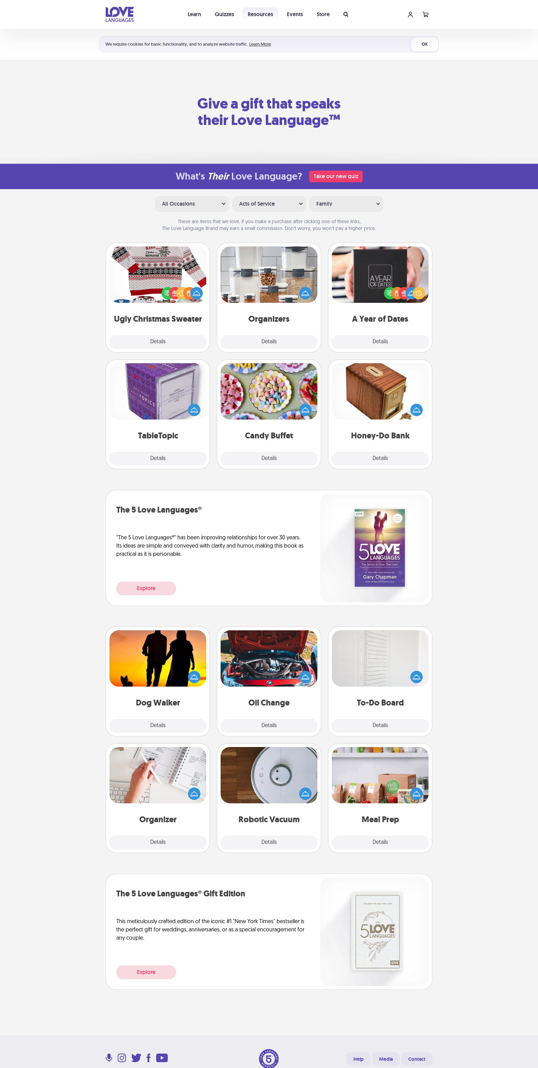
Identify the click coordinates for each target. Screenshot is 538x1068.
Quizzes (224, 14)
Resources (260, 14)
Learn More (260, 44)
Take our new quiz (336, 176)
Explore (146, 588)
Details (158, 342)
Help (358, 1059)
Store (323, 14)
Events (295, 14)
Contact (416, 1059)
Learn (194, 14)
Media (386, 1059)
